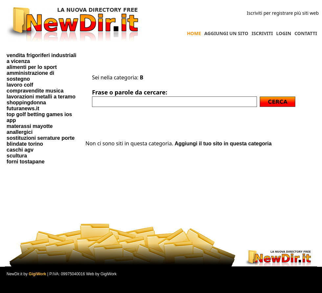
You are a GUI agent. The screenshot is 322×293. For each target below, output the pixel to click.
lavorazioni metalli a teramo (41, 96)
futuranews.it (23, 108)
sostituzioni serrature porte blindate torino (41, 141)
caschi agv (20, 150)
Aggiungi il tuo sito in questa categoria (222, 143)
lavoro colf (20, 85)
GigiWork (37, 274)
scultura (17, 155)
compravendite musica (35, 91)
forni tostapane (26, 161)
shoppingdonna (26, 102)
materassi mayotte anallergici (30, 129)
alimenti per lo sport (32, 67)
